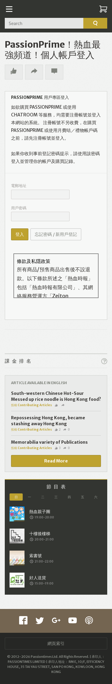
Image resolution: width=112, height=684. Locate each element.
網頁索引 (56, 643)
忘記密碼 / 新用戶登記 (56, 234)
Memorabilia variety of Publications (49, 442)
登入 (19, 234)
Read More (56, 461)
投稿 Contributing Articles (31, 405)
